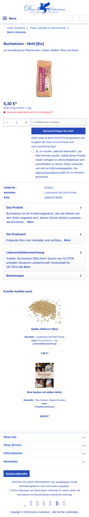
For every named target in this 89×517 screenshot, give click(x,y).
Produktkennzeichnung (44, 407)
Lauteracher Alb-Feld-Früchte (61, 192)
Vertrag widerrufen (16, 473)
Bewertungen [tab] (44, 275)
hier (70, 494)
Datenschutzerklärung (48, 172)
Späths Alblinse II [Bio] (44, 329)
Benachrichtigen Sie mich (58, 131)
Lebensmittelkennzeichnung (44, 344)
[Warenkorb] (83, 18)
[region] (44, 354)
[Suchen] (69, 18)
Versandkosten (62, 482)
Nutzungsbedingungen (43, 146)
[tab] (44, 214)
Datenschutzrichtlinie (57, 142)
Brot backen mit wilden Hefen (44, 392)
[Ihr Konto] (75, 18)
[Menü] (9, 18)
